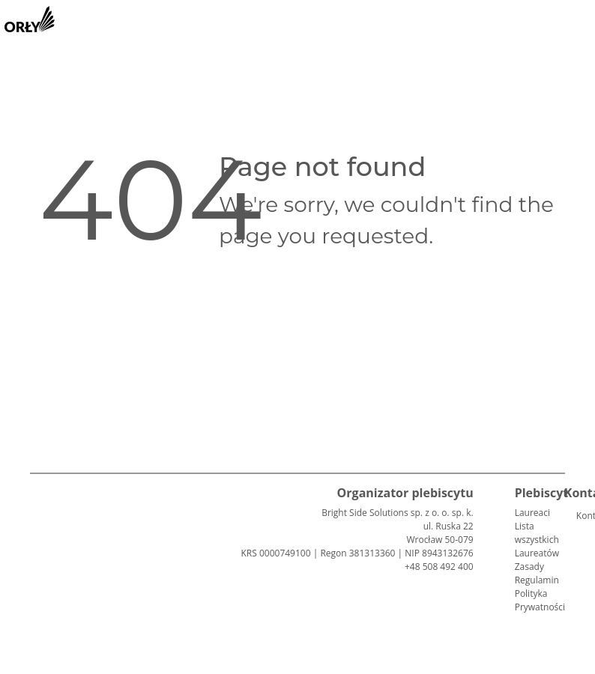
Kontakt (582, 515)
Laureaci (532, 512)
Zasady (529, 566)
